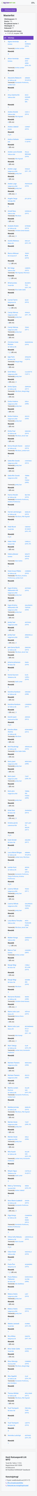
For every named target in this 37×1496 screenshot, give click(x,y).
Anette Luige (12, 169)
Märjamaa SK (12, 302)
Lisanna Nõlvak (13, 889)
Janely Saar (18, 173)
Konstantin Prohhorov (21, 82)
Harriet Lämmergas (14, 512)
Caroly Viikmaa (13, 312)
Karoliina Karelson (14, 692)
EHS (9, 142)
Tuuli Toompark (13, 1408)
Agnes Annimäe (13, 42)
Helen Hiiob (12, 541)
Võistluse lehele (8, 10)
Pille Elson (18, 216)
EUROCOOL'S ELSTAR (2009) (29, 1279)
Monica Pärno (19, 1016)
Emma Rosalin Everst (15, 446)
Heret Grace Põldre (14, 571)
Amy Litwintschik (13, 95)
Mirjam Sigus (12, 1171)
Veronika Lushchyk (14, 1435)
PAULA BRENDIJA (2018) (28, 154)
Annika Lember (19, 48)
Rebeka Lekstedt (13, 1324)
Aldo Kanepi (18, 1035)
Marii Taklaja (12, 1046)
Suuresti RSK (11, 1188)
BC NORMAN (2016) (28, 44)
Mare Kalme (18, 561)
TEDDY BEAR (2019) (27, 255)
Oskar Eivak (12, 1252)
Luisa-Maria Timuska (15, 921)
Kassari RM (11, 544)
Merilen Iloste (12, 1122)
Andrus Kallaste (13, 139)
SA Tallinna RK (12, 80)
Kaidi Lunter (18, 681)
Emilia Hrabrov (13, 401)
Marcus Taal (12, 950)
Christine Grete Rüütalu (22, 230)
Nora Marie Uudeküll (15, 1201)
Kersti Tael (25, 436)
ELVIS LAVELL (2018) (27, 677)
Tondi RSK (11, 285)
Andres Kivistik (13, 112)
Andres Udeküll (13, 127)
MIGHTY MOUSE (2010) (27, 556)
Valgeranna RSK (12, 171)
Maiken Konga (13, 938)
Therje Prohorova (13, 876)
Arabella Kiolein (13, 226)
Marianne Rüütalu (14, 997)
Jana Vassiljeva (12, 1383)
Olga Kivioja (12, 1215)
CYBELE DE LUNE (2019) (27, 967)
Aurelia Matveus (13, 241)
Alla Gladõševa (19, 1284)
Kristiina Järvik (13, 823)
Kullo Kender (12, 840)
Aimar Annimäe (13, 59)
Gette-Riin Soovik (14, 461)
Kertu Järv (11, 791)
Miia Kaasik (12, 1152)
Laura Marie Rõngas (15, 852)
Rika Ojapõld (12, 1376)
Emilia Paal (11, 431)
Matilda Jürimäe (13, 1107)
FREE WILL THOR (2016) (28, 1410)
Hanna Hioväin (13, 495)
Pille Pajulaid (19, 116)
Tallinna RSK (11, 97)
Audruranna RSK (13, 719)
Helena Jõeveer (13, 554)
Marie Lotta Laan (13, 1012)
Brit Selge (11, 268)
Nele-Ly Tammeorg (14, 1186)
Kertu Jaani (11, 761)
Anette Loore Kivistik (15, 152)
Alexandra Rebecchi (14, 78)
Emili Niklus (12, 372)
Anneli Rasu (12, 211)
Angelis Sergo (12, 198)
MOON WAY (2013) (27, 869)
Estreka (10, 44)
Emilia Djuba (12, 387)
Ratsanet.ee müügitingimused (17, 1485)
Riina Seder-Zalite (20, 290)
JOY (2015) (28, 198)
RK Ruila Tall (11, 359)
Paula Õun (11, 1264)
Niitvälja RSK (11, 201)
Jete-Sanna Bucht (14, 647)
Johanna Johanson (14, 662)
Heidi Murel (12, 527)
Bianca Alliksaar (13, 253)
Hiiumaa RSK (12, 1364)
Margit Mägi (18, 361)
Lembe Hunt (11, 85)
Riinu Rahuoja (12, 1361)
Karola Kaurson (13, 675)
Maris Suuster (19, 1241)
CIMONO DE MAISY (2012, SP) (28, 529)
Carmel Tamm (12, 300)
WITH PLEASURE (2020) (28, 923)
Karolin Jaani (12, 717)
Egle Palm (11, 357)
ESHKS (10, 129)
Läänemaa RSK (12, 825)
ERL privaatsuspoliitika (15, 1483)
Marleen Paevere (13, 1063)
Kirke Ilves (11, 810)
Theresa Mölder (13, 1393)
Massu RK (11, 243)
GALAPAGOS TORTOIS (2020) (28, 607)
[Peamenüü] (33, 2)
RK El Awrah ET (12, 256)
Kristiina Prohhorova (14, 502)
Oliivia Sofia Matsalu (15, 1237)
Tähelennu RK (12, 677)
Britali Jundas (12, 283)
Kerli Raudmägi (13, 747)
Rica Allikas (11, 1336)
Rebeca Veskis (12, 1294)
